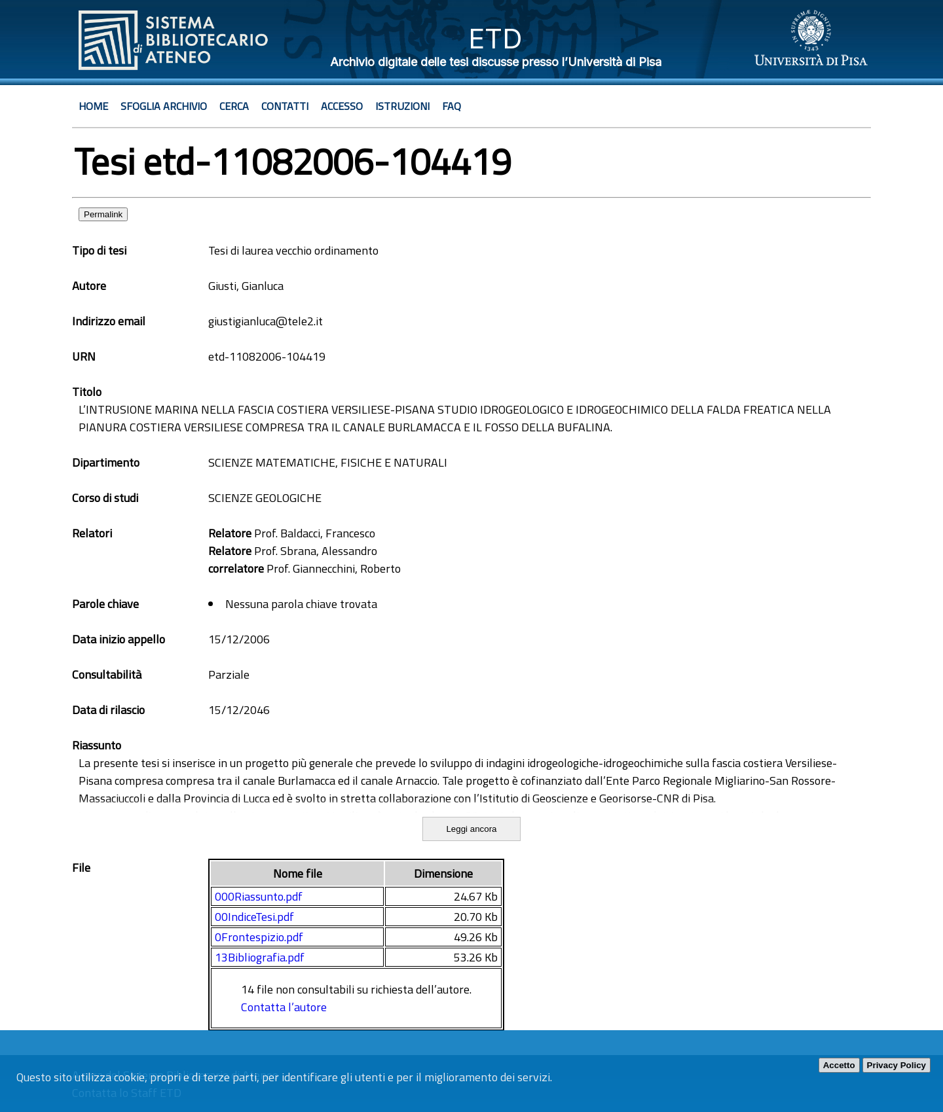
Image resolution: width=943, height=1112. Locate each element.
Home (93, 106)
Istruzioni (402, 106)
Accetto (839, 1065)
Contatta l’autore (284, 1007)
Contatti (284, 106)
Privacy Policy (896, 1065)
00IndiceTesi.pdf (254, 916)
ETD (495, 38)
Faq (451, 106)
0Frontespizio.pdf (259, 937)
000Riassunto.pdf (259, 896)
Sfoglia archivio (163, 106)
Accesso (342, 106)
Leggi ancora (471, 829)
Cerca (234, 106)
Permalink (103, 214)
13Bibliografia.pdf (260, 957)
